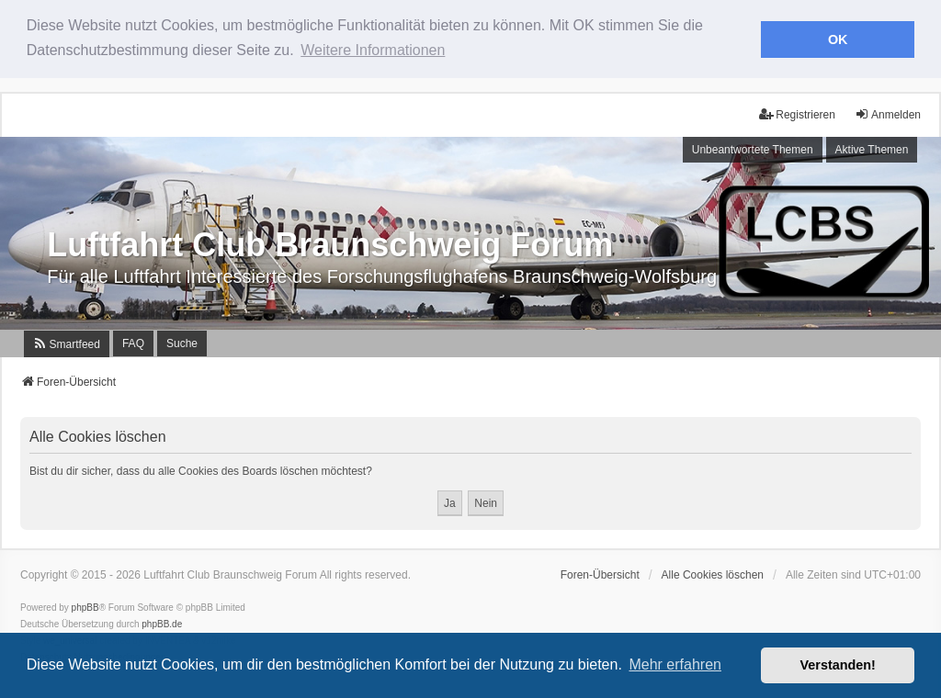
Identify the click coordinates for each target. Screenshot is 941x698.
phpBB (85, 607)
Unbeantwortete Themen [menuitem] (752, 148)
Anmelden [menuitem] (888, 113)
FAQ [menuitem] (133, 341)
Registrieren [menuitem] (797, 113)
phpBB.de (162, 623)
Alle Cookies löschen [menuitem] (713, 574)
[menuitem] (66, 342)
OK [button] (838, 39)
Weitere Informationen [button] (372, 50)
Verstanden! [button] (838, 665)
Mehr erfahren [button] (675, 664)
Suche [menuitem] (182, 341)
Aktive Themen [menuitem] (872, 148)
